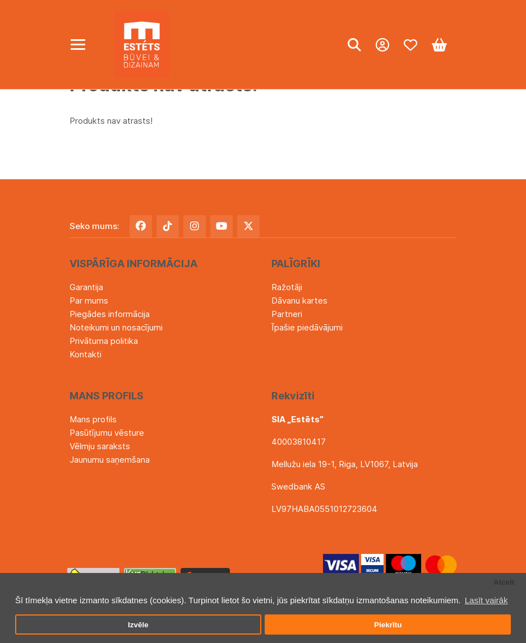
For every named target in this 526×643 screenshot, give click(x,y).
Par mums (89, 300)
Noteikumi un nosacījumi (116, 327)
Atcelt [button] (504, 582)
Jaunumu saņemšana (110, 459)
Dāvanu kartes (299, 300)
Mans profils (93, 419)
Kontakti (85, 354)
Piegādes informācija (110, 314)
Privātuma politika (104, 341)
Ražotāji (286, 287)
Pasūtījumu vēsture (107, 432)
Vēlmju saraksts (100, 446)
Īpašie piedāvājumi (307, 327)
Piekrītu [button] (388, 625)
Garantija (86, 287)
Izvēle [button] (138, 625)
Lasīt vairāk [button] (486, 600)
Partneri (286, 314)
